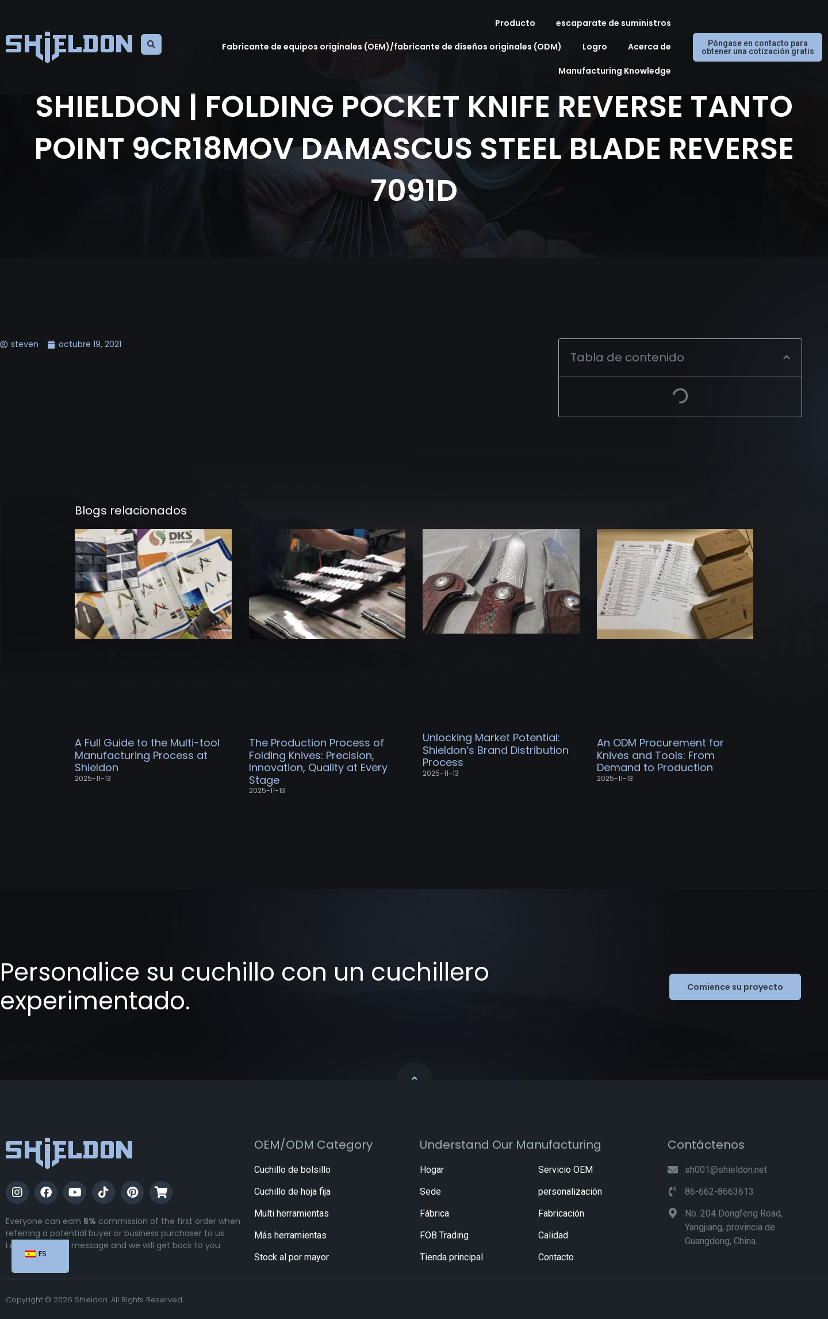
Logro (594, 46)
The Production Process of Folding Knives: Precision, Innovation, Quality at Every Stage (318, 761)
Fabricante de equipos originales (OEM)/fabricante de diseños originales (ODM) (392, 46)
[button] (786, 357)
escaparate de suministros (613, 23)
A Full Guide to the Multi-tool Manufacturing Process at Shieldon (147, 755)
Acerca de (649, 46)
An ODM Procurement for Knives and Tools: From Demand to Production (660, 755)
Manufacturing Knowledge (614, 71)
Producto (515, 23)
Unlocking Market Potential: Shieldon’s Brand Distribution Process (496, 749)
